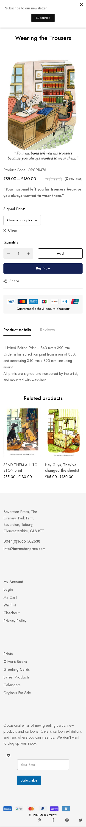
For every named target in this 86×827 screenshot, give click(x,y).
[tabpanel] (43, 364)
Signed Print (14, 209)
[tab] (17, 330)
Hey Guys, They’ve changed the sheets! (62, 467)
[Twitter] (81, 820)
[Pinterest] (39, 820)
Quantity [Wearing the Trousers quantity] (10, 242)
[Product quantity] (18, 253)
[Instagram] (67, 820)
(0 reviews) (74, 178)
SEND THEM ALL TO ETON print (20, 467)
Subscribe (28, 780)
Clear (12, 230)
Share (14, 281)
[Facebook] (53, 820)
